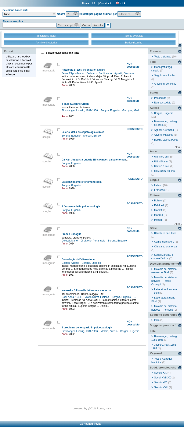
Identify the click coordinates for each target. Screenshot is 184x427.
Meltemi (158, 219)
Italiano (158, 185)
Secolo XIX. (160, 382)
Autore (154, 107)
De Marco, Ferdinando (99, 73)
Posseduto (160, 97)
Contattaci (105, 3)
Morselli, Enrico (92, 135)
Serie (153, 228)
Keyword (156, 353)
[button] (72, 14)
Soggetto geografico (163, 314)
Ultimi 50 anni (162, 156)
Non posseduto (162, 102)
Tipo (153, 61)
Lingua (154, 179)
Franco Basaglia (71, 234)
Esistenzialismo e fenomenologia (82, 181)
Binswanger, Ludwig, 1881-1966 (80, 110)
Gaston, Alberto (71, 262)
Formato (155, 51)
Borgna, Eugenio (110, 110)
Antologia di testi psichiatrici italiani (83, 69)
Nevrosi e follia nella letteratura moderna (86, 290)
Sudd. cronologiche (163, 367)
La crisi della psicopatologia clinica (83, 132)
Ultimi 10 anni (162, 166)
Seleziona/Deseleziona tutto (62, 52)
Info (94, 3)
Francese (159, 189)
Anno (153, 151)
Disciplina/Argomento (164, 263)
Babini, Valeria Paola (166, 139)
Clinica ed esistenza (165, 246)
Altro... (178, 147)
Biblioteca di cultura (165, 233)
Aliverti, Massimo (163, 134)
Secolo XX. (160, 372)
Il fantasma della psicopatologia (81, 206)
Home (85, 3)
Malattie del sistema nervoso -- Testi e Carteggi (164, 281)
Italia (156, 320)
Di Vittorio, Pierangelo (93, 240)
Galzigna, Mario (131, 110)
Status (154, 92)
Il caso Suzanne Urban (75, 103)
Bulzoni (158, 200)
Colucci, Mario (70, 240)
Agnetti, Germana (124, 73)
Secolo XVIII (161, 387)
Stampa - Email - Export (17, 48)
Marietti (158, 210)
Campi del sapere (164, 241)
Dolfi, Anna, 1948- (72, 297)
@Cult (92, 408)
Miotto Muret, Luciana (97, 297)
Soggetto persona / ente (163, 328)
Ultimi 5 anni (161, 161)
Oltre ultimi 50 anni (164, 171)
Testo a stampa (162, 56)
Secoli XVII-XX (162, 377)
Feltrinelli (159, 205)
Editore (155, 195)
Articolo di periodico (165, 83)
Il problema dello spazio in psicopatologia (87, 327)
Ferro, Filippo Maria (73, 73)
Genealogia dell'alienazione (78, 259)
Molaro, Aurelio (109, 331)
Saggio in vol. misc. (165, 75)
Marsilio (158, 215)
